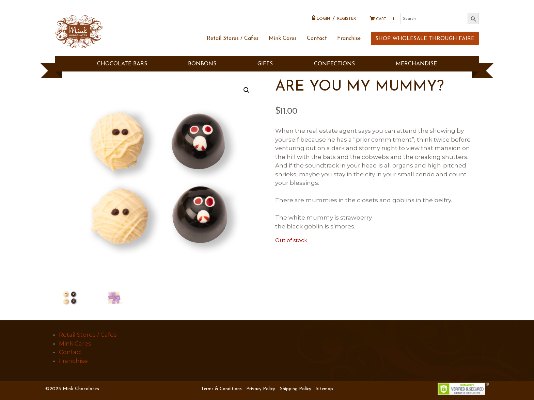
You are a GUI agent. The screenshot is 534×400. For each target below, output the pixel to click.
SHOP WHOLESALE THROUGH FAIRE (424, 39)
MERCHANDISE (416, 64)
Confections (334, 64)
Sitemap (324, 389)
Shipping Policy (295, 389)
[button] (246, 90)
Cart (376, 18)
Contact (317, 38)
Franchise (349, 38)
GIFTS (265, 64)
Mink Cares (283, 38)
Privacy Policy (260, 389)
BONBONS (202, 64)
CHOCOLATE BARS (122, 64)
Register (346, 19)
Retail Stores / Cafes (232, 38)
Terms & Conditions (221, 389)
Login (321, 18)
